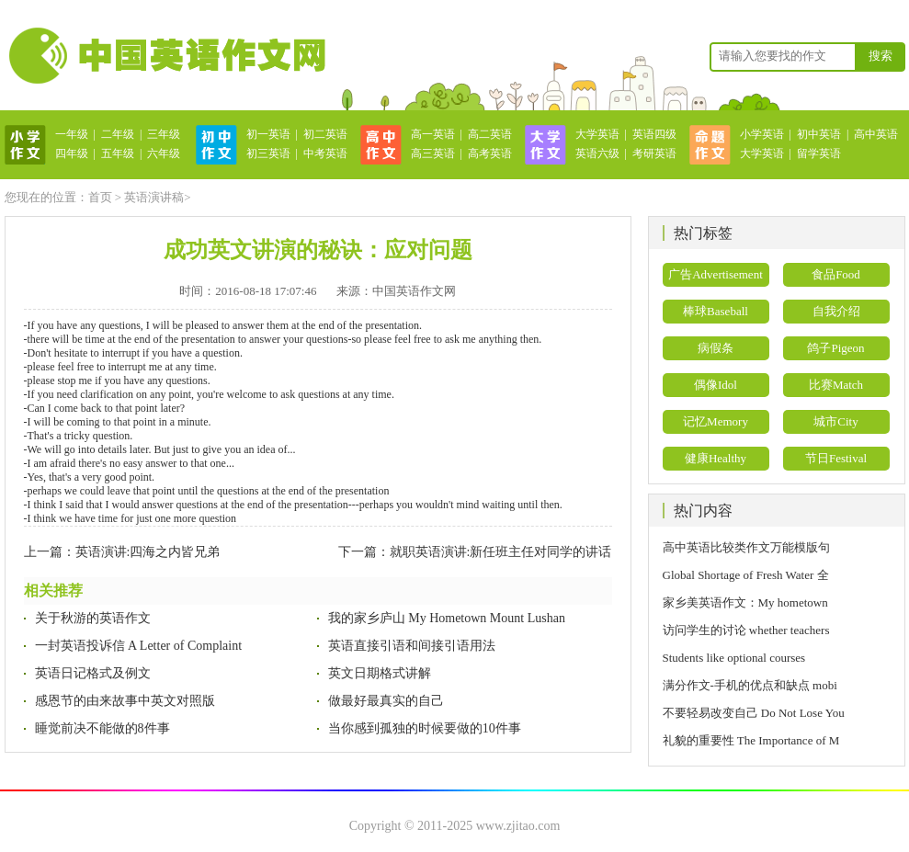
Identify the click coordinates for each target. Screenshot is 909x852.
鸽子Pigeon (835, 348)
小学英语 (762, 134)
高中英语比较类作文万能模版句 (746, 547)
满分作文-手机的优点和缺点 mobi (750, 685)
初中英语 (819, 134)
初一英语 (268, 134)
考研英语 (654, 153)
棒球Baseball (715, 311)
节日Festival (836, 458)
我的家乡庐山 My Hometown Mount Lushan (446, 618)
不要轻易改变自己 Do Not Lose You (754, 713)
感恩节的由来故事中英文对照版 (125, 701)
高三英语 (433, 153)
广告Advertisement (715, 274)
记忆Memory (715, 421)
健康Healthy (715, 458)
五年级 (117, 153)
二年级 (117, 134)
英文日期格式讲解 (379, 673)
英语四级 (654, 134)
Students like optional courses (740, 658)
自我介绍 (836, 311)
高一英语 (433, 134)
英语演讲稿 (154, 197)
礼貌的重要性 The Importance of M (751, 740)
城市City (835, 421)
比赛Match (836, 385)
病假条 (715, 348)
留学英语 (819, 153)
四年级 (71, 153)
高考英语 (490, 153)
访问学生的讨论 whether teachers (746, 630)
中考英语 (325, 153)
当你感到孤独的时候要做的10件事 (424, 728)
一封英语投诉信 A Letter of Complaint (139, 646)
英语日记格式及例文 (93, 673)
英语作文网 (165, 55)
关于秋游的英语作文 (93, 618)
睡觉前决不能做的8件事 (102, 728)
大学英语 (597, 134)
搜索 (880, 55)
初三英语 (268, 153)
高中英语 (876, 134)
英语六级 (597, 153)
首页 (100, 197)
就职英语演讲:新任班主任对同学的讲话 (501, 552)
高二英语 (490, 134)
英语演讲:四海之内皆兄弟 (148, 552)
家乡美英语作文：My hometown (745, 602)
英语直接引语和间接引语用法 (411, 646)
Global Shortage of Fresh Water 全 (746, 575)
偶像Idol (715, 385)
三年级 (163, 134)
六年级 (163, 153)
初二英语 (325, 134)
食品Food (836, 274)
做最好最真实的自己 (386, 701)
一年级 (71, 134)
